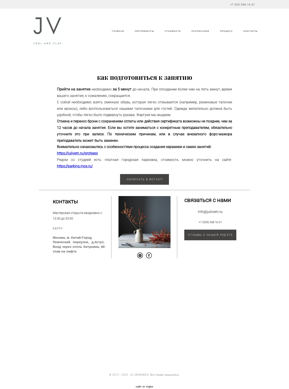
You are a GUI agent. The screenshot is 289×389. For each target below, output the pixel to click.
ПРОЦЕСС (224, 35)
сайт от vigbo (144, 378)
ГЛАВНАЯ (116, 35)
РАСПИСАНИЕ (198, 35)
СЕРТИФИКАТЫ (142, 35)
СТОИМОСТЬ (170, 35)
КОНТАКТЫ (248, 35)
